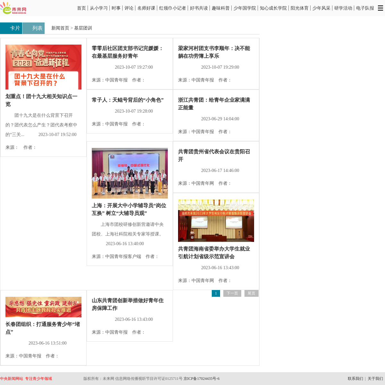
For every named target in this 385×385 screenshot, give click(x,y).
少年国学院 (245, 8)
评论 (128, 8)
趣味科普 (221, 8)
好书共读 (199, 8)
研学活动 (343, 8)
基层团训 (83, 28)
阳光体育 (300, 8)
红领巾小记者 (172, 8)
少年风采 (321, 8)
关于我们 (375, 378)
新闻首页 (60, 28)
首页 (81, 8)
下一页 (232, 293)
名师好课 (146, 8)
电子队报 (365, 8)
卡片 (11, 28)
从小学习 (99, 8)
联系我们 (355, 378)
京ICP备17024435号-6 (202, 378)
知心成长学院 (273, 8)
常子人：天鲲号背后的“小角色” (128, 100)
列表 (33, 28)
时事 (116, 8)
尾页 (251, 293)
